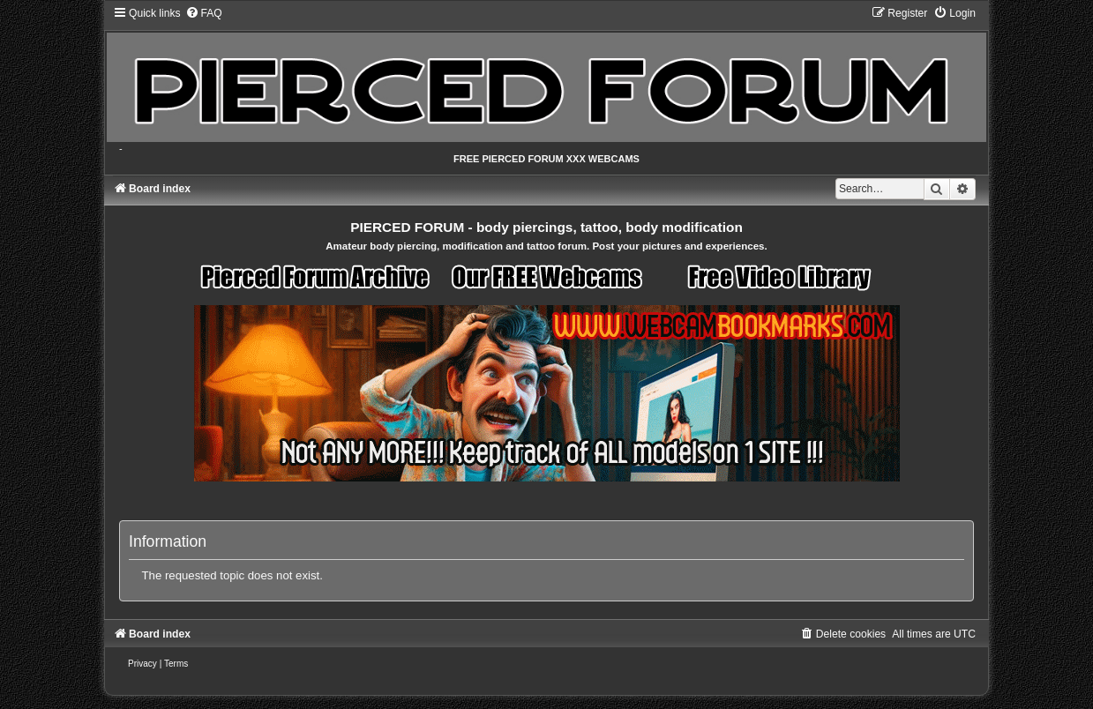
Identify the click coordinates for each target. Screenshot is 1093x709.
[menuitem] (203, 13)
